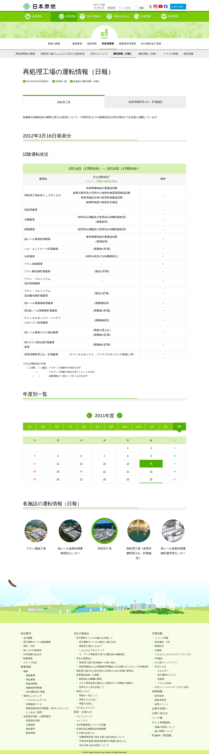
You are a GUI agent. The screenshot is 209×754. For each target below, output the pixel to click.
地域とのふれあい (88, 698)
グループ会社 (30, 661)
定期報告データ (34, 703)
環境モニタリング (32, 694)
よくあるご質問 (34, 711)
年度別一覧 (61, 80)
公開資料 (30, 723)
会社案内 (37, 15)
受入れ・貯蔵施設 (145, 100)
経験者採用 (160, 699)
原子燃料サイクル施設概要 (37, 640)
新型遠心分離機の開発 (90, 677)
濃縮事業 (77, 42)
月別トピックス (98, 52)
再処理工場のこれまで (90, 645)
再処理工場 (63, 101)
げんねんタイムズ (85, 706)
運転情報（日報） (123, 52)
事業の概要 (54, 42)
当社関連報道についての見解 (91, 723)
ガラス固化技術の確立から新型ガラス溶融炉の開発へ (106, 682)
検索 (142, 8)
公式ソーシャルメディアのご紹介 (172, 686)
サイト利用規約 (161, 721)
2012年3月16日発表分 (37, 80)
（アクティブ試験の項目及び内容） (102, 180)
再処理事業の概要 (25, 52)
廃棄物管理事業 (127, 42)
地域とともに (83, 690)
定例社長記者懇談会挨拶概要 (91, 727)
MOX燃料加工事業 (151, 42)
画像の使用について (165, 726)
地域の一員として (88, 694)
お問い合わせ (160, 712)
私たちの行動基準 (32, 649)
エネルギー (163, 669)
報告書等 (30, 727)
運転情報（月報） (148, 52)
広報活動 (146, 15)
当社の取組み (94, 15)
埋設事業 (92, 42)
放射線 (160, 677)
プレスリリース (84, 715)
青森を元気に (86, 702)
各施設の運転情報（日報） (87, 80)
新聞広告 (159, 645)
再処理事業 (108, 42)
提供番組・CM (162, 640)
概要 (25, 670)
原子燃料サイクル (166, 673)
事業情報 (64, 15)
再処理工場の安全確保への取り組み (97, 661)
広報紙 (158, 649)
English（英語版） (163, 734)
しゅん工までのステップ (91, 649)
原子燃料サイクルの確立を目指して (94, 636)
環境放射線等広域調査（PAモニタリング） (48, 707)
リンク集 (157, 716)
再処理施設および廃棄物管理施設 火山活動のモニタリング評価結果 (113, 665)
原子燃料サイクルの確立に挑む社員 (97, 640)
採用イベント (161, 703)
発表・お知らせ (83, 711)
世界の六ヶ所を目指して (91, 686)
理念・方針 (29, 645)
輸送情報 (188, 52)
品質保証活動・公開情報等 (37, 715)
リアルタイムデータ (36, 699)
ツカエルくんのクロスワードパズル (173, 653)
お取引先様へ (178, 6)
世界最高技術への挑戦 (87, 673)
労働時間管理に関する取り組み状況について (102, 735)
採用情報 (173, 15)
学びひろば (160, 665)
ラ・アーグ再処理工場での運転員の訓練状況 (102, 653)
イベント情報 (161, 636)
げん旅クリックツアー (166, 661)
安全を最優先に (84, 657)
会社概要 (27, 636)
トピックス (82, 719)
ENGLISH (111, 8)
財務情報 (27, 657)
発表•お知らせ (121, 15)
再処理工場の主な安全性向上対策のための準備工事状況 (104, 669)
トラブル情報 (170, 52)
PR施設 (158, 657)
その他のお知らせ (85, 731)
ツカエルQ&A (164, 682)
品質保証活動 (33, 719)
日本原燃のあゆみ (32, 653)
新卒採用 (159, 694)
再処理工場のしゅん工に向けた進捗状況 (63, 52)
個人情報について (164, 730)
